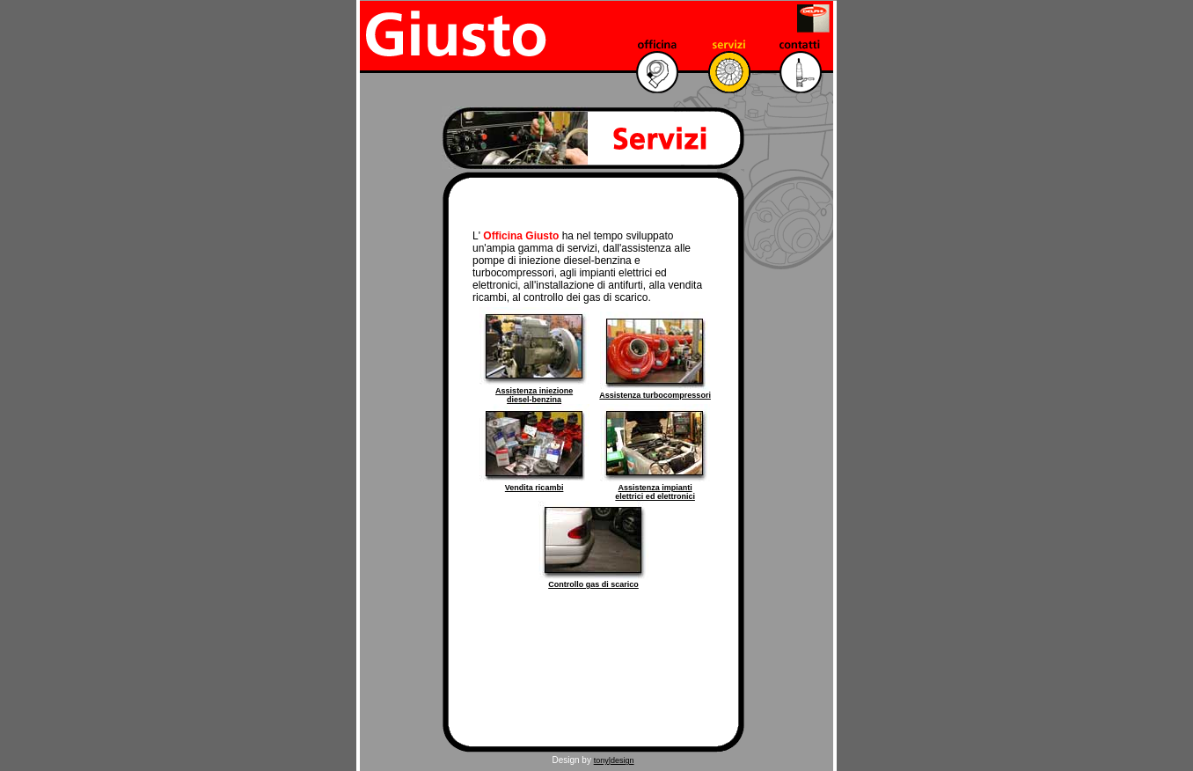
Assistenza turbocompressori (655, 395)
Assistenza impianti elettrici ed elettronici (655, 492)
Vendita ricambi (534, 487)
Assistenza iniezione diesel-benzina (534, 395)
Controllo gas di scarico (593, 584)
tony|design (614, 760)
